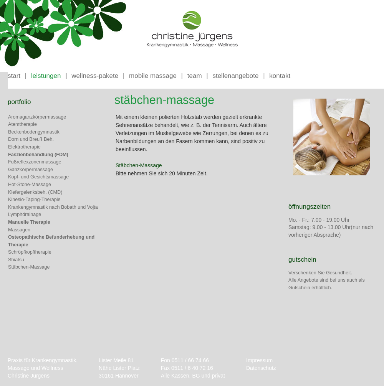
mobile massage (153, 75)
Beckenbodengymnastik (34, 132)
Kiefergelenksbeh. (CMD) (35, 192)
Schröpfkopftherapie (29, 252)
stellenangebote (235, 75)
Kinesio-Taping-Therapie (34, 199)
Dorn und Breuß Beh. (31, 139)
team (194, 75)
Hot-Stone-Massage (29, 184)
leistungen (46, 75)
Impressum (259, 360)
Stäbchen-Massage (29, 267)
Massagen (19, 230)
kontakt (279, 75)
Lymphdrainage (24, 214)
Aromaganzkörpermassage (37, 117)
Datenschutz (261, 368)
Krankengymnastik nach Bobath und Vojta (53, 207)
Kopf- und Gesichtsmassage (38, 177)
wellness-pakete (94, 75)
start (14, 75)
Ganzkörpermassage (30, 169)
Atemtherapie (22, 124)
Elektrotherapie (24, 147)
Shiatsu (16, 259)
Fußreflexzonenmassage (34, 162)
